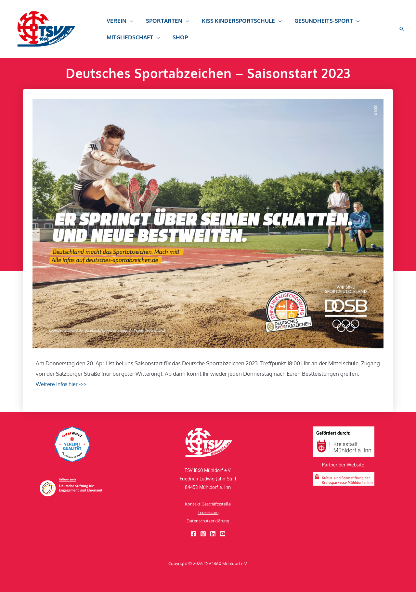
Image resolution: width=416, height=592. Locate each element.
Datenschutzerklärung (208, 520)
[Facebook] (193, 534)
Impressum (207, 512)
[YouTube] (223, 534)
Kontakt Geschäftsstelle (208, 503)
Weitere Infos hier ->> (62, 384)
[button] (402, 29)
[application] (128, 23)
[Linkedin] (213, 534)
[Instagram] (203, 534)
